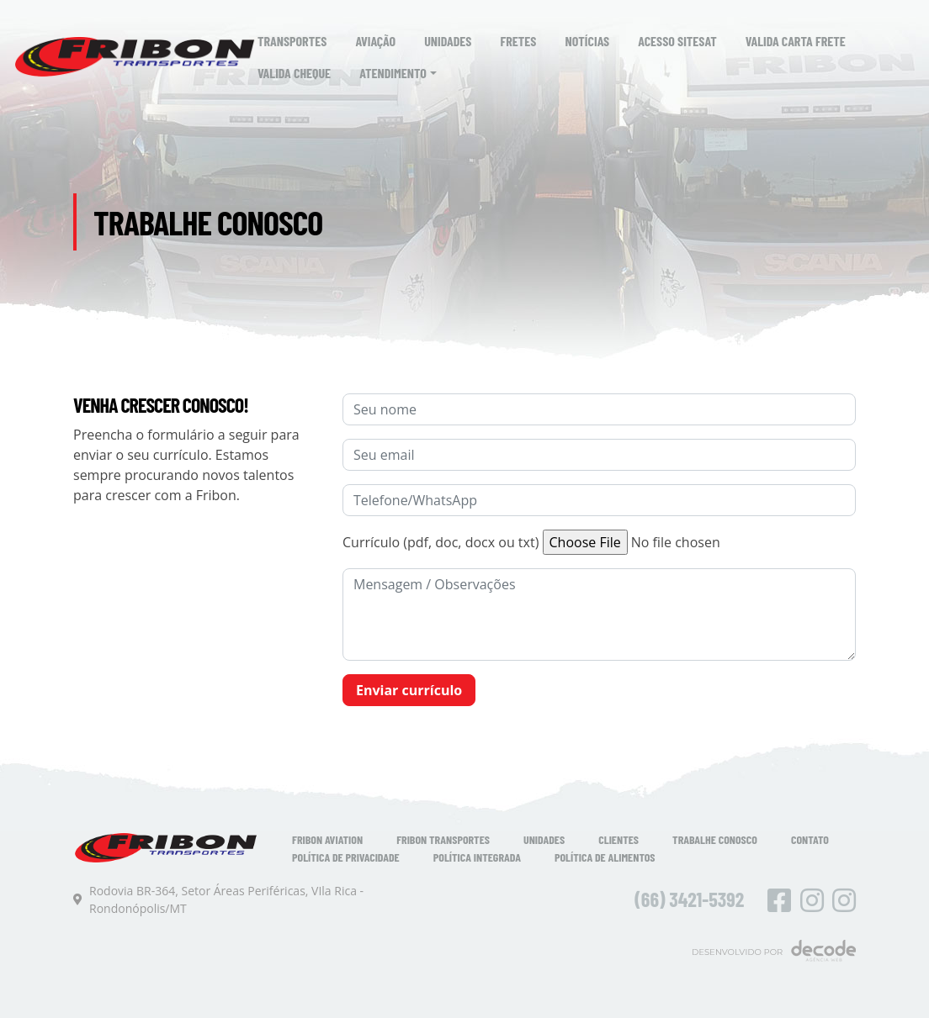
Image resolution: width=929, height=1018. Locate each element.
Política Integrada (477, 857)
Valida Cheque (294, 73)
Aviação (375, 41)
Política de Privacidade (346, 857)
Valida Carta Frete (796, 41)
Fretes (519, 41)
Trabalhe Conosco (714, 839)
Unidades (447, 41)
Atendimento (393, 73)
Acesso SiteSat (677, 41)
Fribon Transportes (443, 839)
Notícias (587, 41)
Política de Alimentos (605, 857)
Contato (810, 839)
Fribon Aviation (327, 839)
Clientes (618, 839)
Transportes (291, 41)
